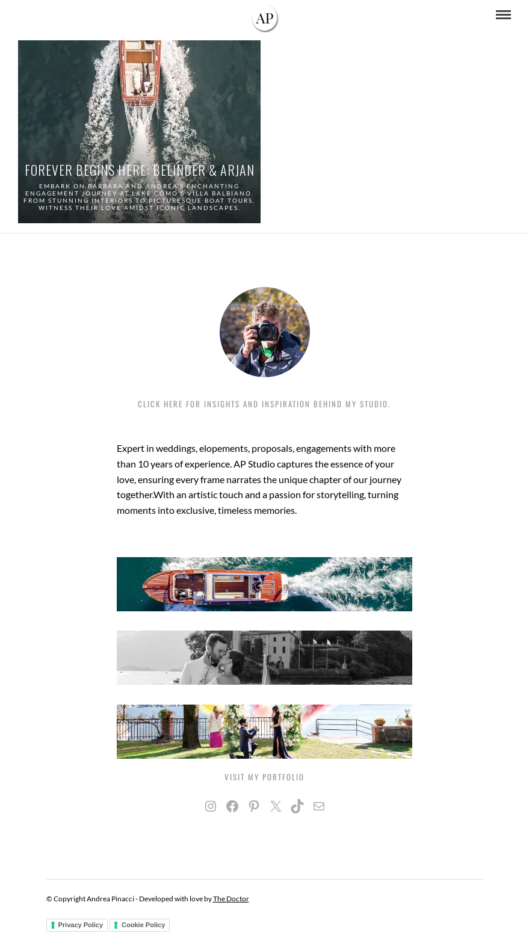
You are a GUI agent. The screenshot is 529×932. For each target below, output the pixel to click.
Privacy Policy (81, 924)
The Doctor (231, 898)
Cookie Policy (143, 924)
